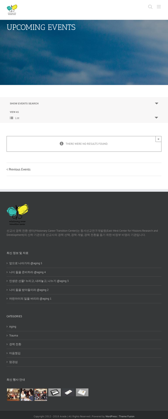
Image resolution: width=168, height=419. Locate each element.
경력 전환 (15, 344)
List (14, 118)
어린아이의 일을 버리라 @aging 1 (30, 298)
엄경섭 (13, 362)
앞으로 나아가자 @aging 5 (25, 263)
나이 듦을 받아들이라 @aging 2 (29, 290)
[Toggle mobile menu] (159, 6)
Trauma (13, 335)
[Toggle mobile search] (150, 6)
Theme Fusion (127, 416)
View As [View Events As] (14, 112)
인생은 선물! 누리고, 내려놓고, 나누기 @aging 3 (39, 281)
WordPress (111, 416)
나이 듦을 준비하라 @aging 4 (27, 272)
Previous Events (19, 169)
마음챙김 (15, 353)
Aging (12, 326)
